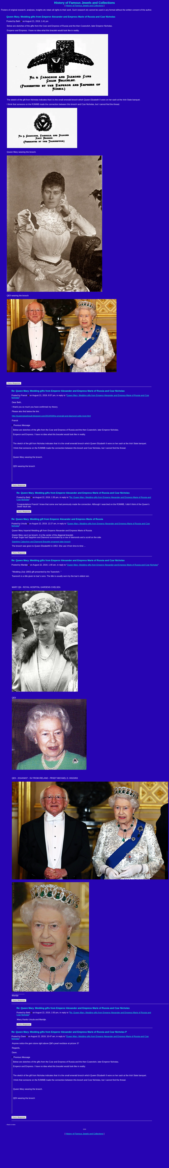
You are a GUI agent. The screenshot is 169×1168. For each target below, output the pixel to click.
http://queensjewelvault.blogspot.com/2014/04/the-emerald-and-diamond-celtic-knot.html (51, 416)
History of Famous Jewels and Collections (84, 6)
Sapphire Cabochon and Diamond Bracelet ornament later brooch (41, 542)
